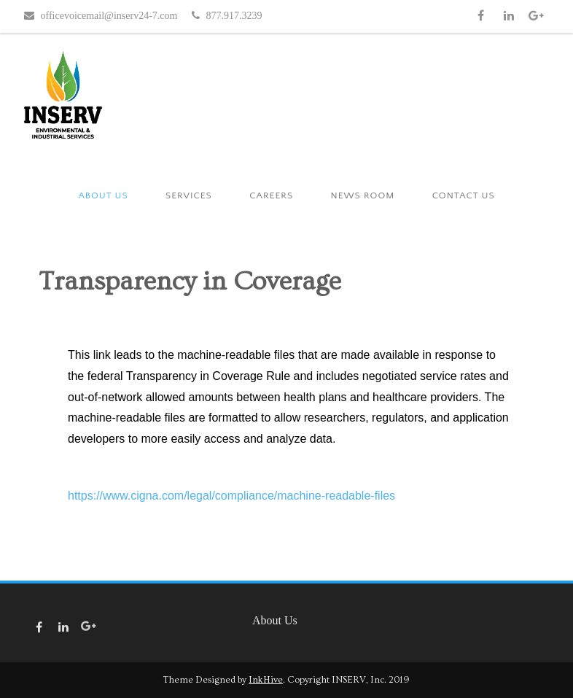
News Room (363, 195)
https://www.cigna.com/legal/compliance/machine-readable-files (231, 495)
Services (188, 195)
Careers (271, 195)
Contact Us (463, 195)
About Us (103, 195)
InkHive (266, 680)
